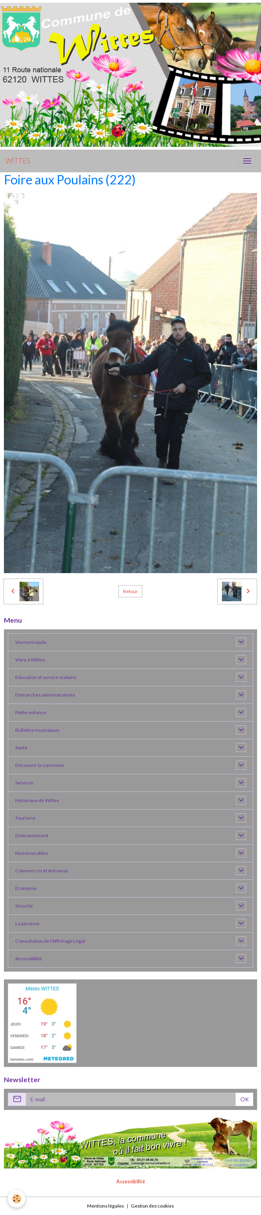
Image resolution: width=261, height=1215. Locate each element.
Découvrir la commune (39, 765)
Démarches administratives (45, 695)
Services (24, 783)
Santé (21, 747)
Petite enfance (30, 712)
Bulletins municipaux (37, 730)
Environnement (31, 835)
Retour (130, 591)
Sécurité (24, 906)
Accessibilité (28, 958)
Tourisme (25, 818)
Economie (26, 888)
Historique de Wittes (37, 800)
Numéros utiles (31, 853)
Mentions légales (105, 1206)
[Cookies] (16, 1199)
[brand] (17, 161)
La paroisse (27, 923)
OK (244, 1099)
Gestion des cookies (152, 1206)
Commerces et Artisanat (41, 871)
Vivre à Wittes (30, 660)
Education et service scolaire (45, 677)
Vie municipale (30, 642)
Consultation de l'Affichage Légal (50, 941)
